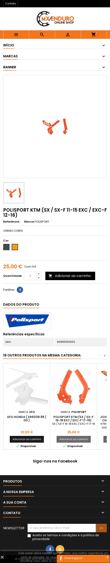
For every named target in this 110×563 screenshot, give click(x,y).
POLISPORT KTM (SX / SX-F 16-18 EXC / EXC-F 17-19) (73, 418)
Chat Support (73, 558)
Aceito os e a (65, 537)
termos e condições (62, 535)
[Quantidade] (30, 276)
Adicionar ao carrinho (70, 275)
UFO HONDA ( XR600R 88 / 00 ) (26, 418)
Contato (10, 3)
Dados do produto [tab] (21, 304)
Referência (11, 222)
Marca (29, 222)
